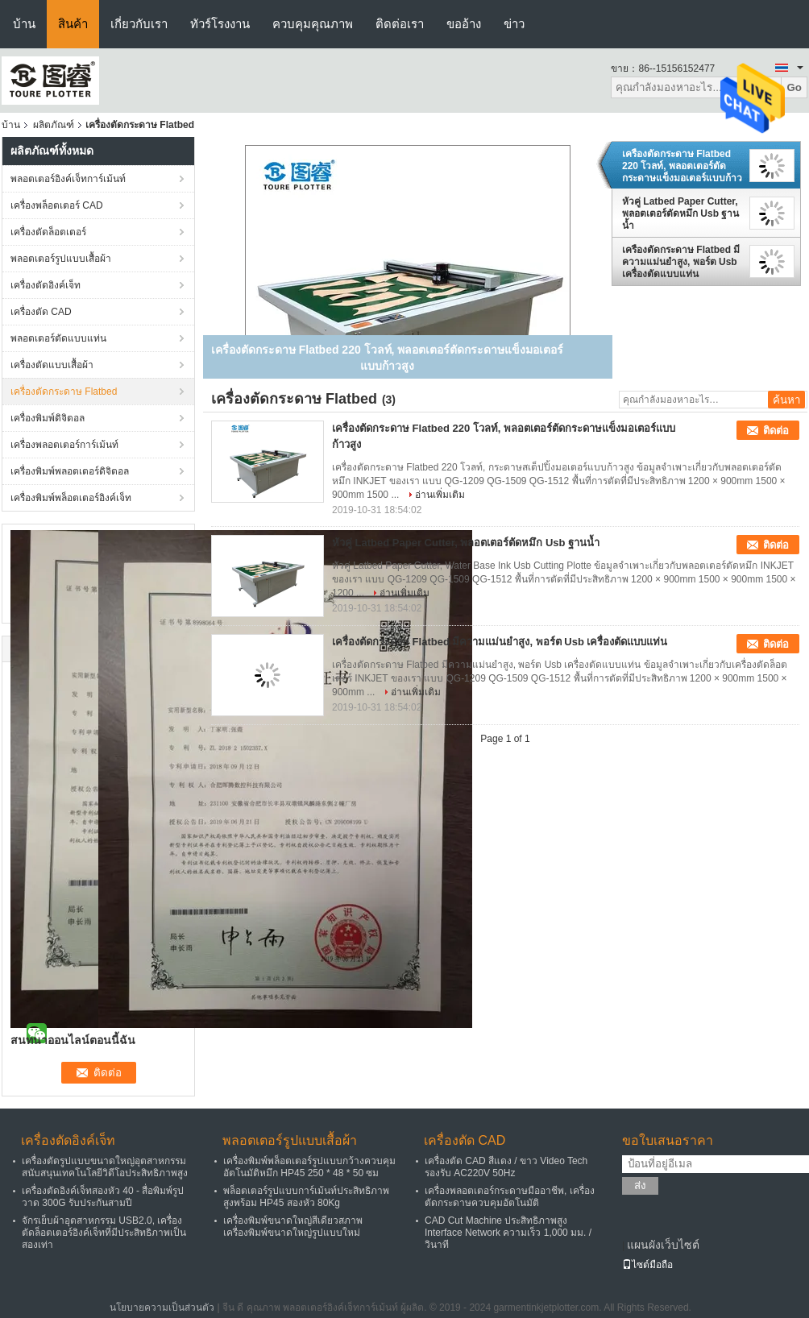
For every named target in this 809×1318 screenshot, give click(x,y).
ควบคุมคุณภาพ (312, 24)
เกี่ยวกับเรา (139, 24)
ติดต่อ (776, 431)
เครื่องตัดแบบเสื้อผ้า (51, 365)
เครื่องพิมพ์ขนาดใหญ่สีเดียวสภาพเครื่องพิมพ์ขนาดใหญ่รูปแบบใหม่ (293, 1226)
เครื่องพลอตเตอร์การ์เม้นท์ (64, 444)
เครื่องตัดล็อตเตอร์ (48, 232)
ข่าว (514, 24)
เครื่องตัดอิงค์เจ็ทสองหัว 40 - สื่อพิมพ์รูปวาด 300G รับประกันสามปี (103, 1196)
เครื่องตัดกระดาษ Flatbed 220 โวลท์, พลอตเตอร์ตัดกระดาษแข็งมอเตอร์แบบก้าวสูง (682, 166)
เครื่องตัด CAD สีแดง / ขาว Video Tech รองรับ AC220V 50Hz (506, 1167)
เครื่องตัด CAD (41, 311)
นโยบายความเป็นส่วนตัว (162, 1307)
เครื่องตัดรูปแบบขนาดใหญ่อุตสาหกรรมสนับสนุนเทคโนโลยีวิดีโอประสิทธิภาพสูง (105, 1167)
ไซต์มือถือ (647, 1264)
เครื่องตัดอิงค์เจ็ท (45, 285)
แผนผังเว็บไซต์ (663, 1244)
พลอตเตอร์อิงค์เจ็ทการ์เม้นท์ (68, 178)
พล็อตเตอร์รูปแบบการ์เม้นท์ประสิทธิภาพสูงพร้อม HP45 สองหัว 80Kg (306, 1196)
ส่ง (640, 1185)
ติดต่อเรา (399, 24)
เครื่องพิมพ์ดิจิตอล (47, 418)
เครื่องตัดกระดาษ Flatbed (63, 391)
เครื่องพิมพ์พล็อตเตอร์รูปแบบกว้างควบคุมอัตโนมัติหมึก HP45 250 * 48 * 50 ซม (309, 1167)
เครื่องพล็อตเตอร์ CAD (56, 205)
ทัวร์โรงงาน (220, 24)
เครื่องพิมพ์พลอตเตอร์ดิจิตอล (69, 471)
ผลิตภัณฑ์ (53, 125)
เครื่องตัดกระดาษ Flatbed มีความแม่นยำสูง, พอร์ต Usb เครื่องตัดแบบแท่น (681, 262)
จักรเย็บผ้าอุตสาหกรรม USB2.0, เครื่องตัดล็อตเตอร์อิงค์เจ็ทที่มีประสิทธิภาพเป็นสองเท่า (104, 1232)
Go (794, 87)
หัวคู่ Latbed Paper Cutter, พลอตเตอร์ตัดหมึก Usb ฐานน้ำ (680, 213)
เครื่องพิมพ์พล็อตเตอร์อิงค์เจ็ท (70, 498)
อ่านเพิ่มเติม (440, 494)
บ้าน (24, 24)
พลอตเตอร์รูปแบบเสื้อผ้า (60, 258)
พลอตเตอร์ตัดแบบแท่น (58, 338)
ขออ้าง (463, 24)
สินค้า (73, 24)
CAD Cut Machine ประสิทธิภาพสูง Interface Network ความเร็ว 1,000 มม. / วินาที (508, 1232)
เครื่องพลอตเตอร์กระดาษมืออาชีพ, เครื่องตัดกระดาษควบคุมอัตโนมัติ (510, 1196)
